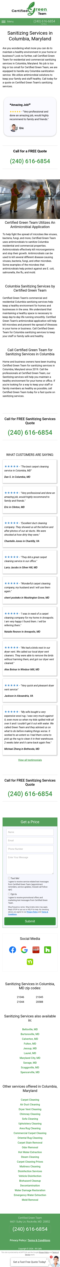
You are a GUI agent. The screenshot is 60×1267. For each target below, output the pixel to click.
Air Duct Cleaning (30, 1104)
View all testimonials (30, 760)
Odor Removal (30, 1147)
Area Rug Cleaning (30, 1128)
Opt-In (14, 894)
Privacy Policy (32, 912)
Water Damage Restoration (30, 1190)
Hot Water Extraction (30, 1152)
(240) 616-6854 (44, 21)
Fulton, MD (30, 1043)
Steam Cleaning (30, 1156)
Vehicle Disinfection (30, 1176)
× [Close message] (47, 1259)
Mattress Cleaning (30, 1166)
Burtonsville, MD (30, 1034)
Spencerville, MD (30, 1072)
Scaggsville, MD (30, 1067)
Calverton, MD (30, 1038)
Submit (30, 921)
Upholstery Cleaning (30, 1123)
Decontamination (30, 1185)
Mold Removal (30, 1199)
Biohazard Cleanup (30, 1180)
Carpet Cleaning (30, 1099)
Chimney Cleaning (30, 1114)
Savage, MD (30, 1062)
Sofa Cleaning (30, 1118)
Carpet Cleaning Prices (30, 1161)
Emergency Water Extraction (30, 1195)
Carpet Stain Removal (30, 1142)
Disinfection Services (30, 1171)
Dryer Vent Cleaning (30, 1109)
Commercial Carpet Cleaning (30, 1133)
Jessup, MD (30, 1048)
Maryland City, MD (30, 1057)
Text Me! (15, 878)
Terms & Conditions (39, 1240)
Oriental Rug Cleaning (30, 1137)
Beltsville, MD (30, 1029)
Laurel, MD (30, 1053)
